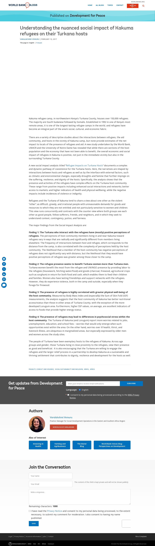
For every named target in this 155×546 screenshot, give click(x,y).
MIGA (44, 544)
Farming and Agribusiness (60, 445)
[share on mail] (4, 259)
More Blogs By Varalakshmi (63, 427)
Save (34, 523)
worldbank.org (138, 1)
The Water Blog (82, 445)
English (31, 43)
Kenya (86, 369)
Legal (10, 536)
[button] (143, 6)
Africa (92, 369)
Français (39, 43)
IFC (39, 544)
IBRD (29, 544)
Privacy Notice (54, 510)
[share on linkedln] (4, 274)
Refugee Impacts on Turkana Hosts (84, 165)
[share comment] (4, 285)
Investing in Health (38, 445)
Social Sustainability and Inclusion (69, 369)
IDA (34, 544)
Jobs (44, 536)
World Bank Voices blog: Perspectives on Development (112, 445)
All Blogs (100, 5)
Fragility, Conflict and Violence (41, 369)
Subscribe (131, 383)
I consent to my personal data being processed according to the (104, 396)
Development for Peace (87, 16)
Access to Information (33, 536)
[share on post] (4, 269)
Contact (119, 5)
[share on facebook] (4, 264)
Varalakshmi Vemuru (29, 39)
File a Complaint (141, 536)
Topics (110, 5)
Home (90, 5)
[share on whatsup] (4, 279)
